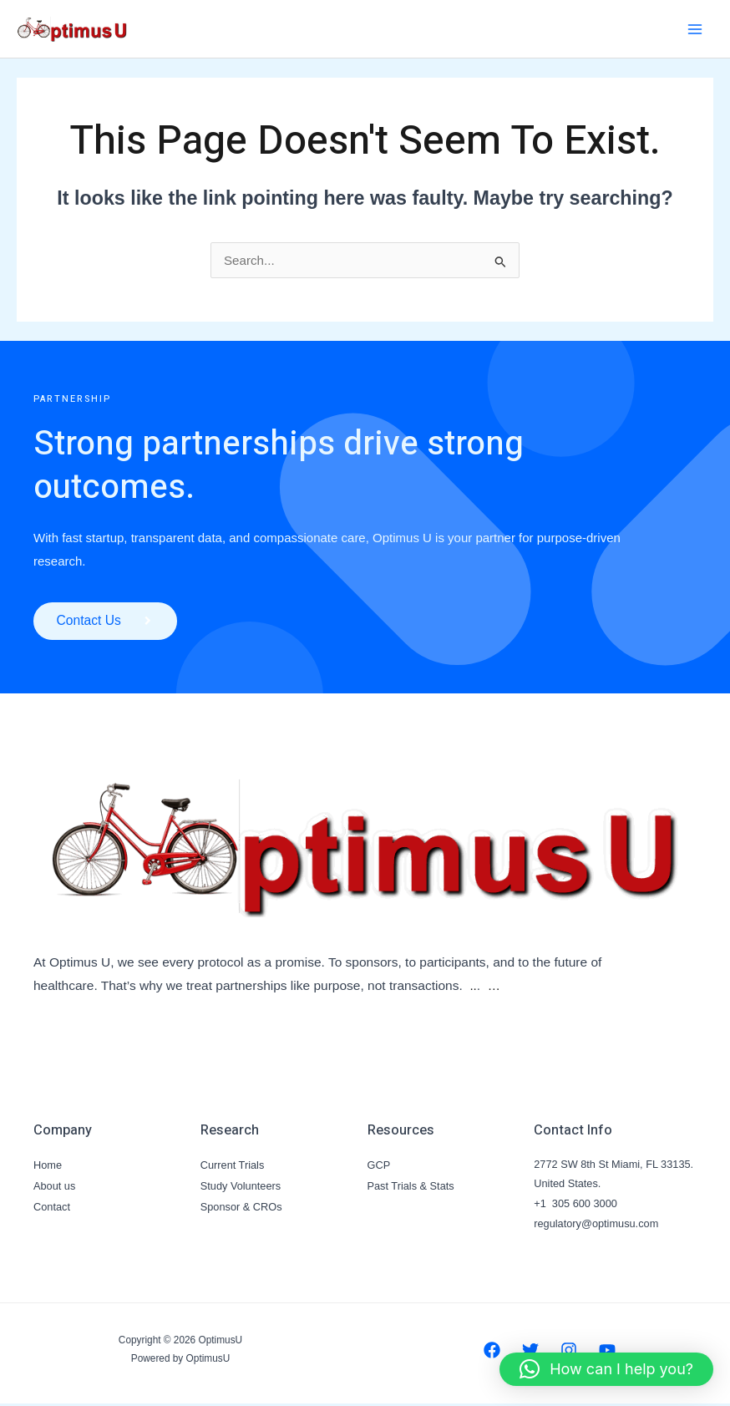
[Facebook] (492, 1352)
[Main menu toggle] (695, 29)
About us (54, 1186)
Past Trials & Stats (411, 1186)
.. (473, 988)
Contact (51, 1206)
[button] (606, 1369)
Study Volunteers (240, 1186)
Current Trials (232, 1166)
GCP (379, 1166)
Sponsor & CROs (241, 1206)
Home (47, 1166)
